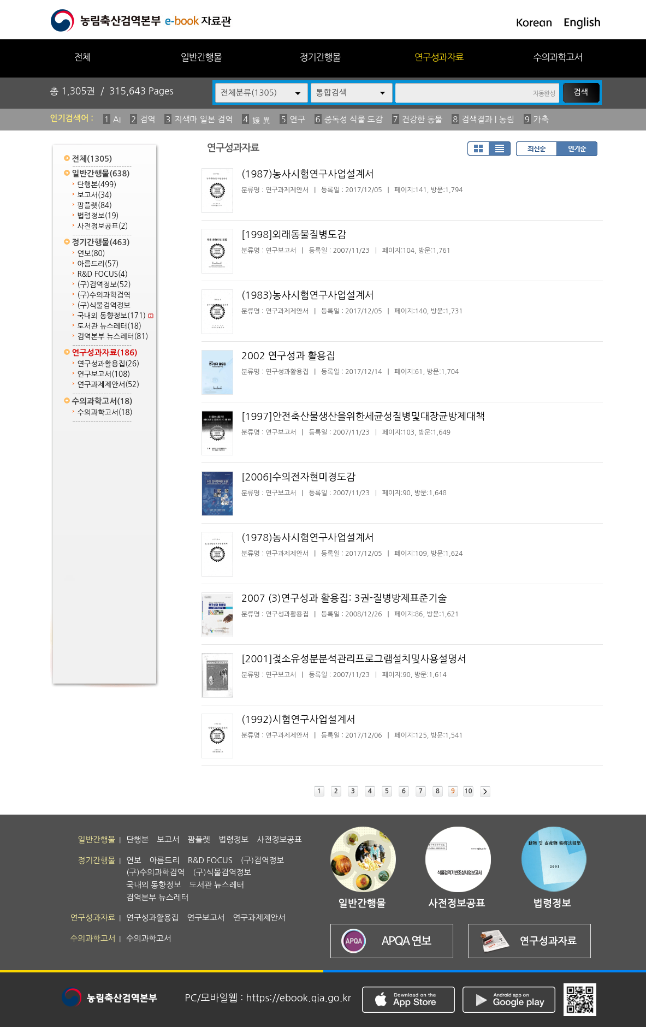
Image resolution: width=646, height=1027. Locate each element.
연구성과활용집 (109, 363)
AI (117, 119)
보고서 (95, 195)
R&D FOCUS (103, 274)
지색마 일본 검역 (203, 119)
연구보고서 (104, 374)
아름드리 (98, 264)
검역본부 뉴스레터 (113, 336)
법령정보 (98, 215)
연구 (297, 119)
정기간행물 (320, 57)
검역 (147, 119)
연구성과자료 (439, 57)
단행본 (97, 184)
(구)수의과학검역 (104, 295)
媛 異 (261, 120)
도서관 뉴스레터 (109, 326)
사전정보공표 (103, 226)
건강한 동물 (422, 119)
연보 (91, 253)
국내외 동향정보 (115, 315)
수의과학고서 (558, 57)
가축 (541, 119)
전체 (82, 57)
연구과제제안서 (109, 384)
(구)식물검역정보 (104, 305)
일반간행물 (201, 57)
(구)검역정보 (104, 284)
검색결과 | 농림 (487, 119)
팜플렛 (95, 205)
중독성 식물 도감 (353, 119)
